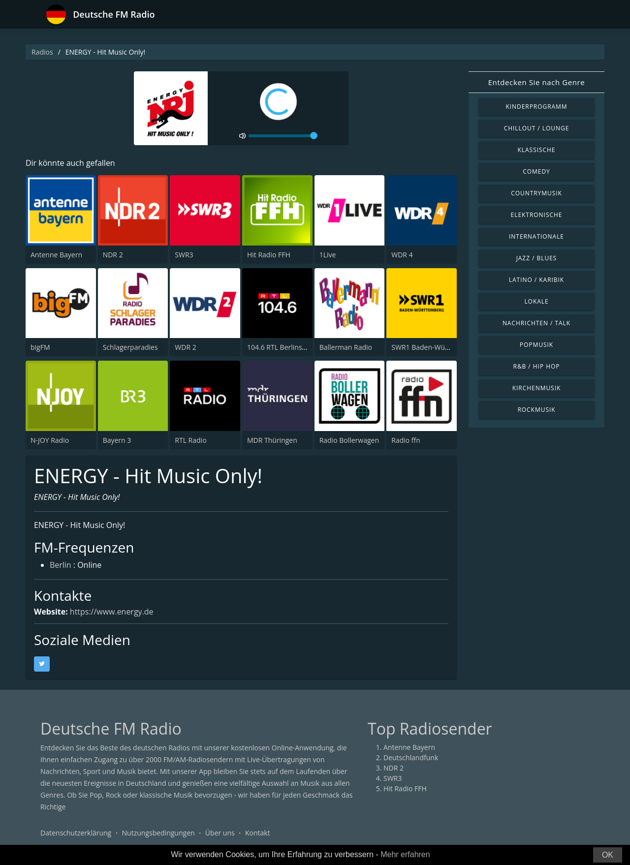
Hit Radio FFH (268, 254)
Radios (42, 52)
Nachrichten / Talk (536, 323)
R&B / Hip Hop (536, 366)
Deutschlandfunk (410, 757)
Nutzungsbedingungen (158, 832)
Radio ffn (405, 440)
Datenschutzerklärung (75, 832)
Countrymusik (536, 193)
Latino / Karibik (536, 280)
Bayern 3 (117, 440)
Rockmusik (536, 409)
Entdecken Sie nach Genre (536, 82)
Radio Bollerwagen (349, 440)
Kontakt (257, 832)
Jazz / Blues (536, 258)
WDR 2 (185, 347)
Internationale (536, 236)
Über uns (220, 832)
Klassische (537, 150)
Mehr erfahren (405, 854)
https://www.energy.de (112, 611)
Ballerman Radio (345, 347)
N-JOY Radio (50, 440)
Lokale (536, 301)
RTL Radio (190, 440)
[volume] (283, 135)
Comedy (536, 171)
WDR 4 (401, 254)
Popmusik (536, 344)
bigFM (40, 347)
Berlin (60, 565)
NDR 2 (113, 254)
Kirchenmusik (536, 388)
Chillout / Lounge (536, 128)
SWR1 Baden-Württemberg (434, 347)
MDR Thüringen (272, 440)
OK (607, 855)
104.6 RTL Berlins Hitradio (288, 347)
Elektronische (537, 215)
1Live (327, 254)
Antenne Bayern (56, 254)
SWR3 (184, 254)
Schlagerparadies (130, 347)
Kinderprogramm (536, 106)
